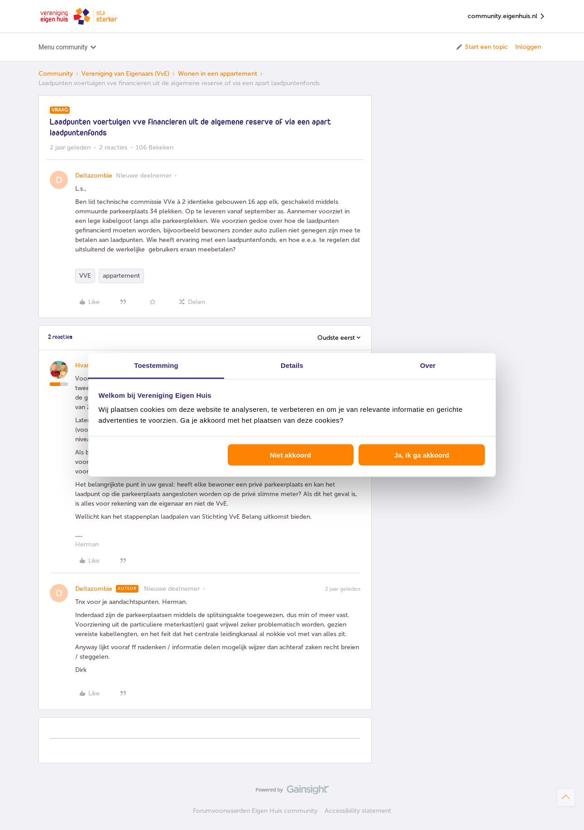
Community (55, 73)
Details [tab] (292, 365)
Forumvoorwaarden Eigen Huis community (255, 811)
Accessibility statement (358, 811)
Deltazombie (93, 175)
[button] (481, 47)
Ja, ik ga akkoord (422, 454)
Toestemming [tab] (156, 365)
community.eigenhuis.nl (507, 16)
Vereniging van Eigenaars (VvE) (125, 73)
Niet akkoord (290, 454)
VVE (85, 276)
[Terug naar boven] (566, 797)
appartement (121, 276)
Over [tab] (428, 365)
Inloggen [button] (528, 47)
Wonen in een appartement (217, 73)
